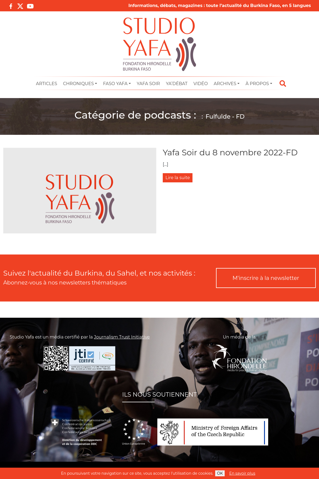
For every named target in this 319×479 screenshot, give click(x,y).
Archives (225, 83)
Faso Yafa (115, 83)
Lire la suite (177, 177)
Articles (46, 83)
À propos (257, 83)
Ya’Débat (177, 83)
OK (220, 473)
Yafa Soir (148, 83)
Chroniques (78, 83)
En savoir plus (242, 473)
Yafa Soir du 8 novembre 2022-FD (230, 152)
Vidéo (200, 83)
